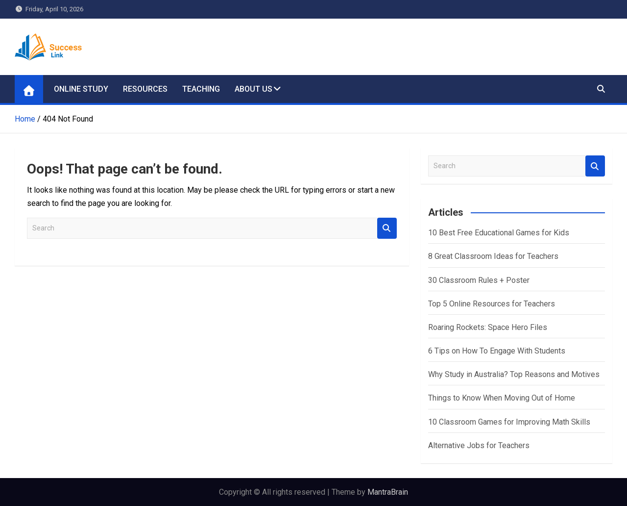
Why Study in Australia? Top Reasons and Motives (514, 374)
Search (387, 228)
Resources (145, 89)
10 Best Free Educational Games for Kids (498, 232)
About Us (253, 89)
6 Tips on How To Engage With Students (496, 350)
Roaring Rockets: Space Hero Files (487, 327)
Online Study (81, 89)
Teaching (201, 89)
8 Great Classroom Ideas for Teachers (493, 256)
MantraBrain (387, 492)
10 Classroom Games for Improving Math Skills (509, 422)
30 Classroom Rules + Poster (479, 280)
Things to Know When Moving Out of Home (501, 398)
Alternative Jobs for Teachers (479, 445)
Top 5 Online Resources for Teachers (491, 303)
